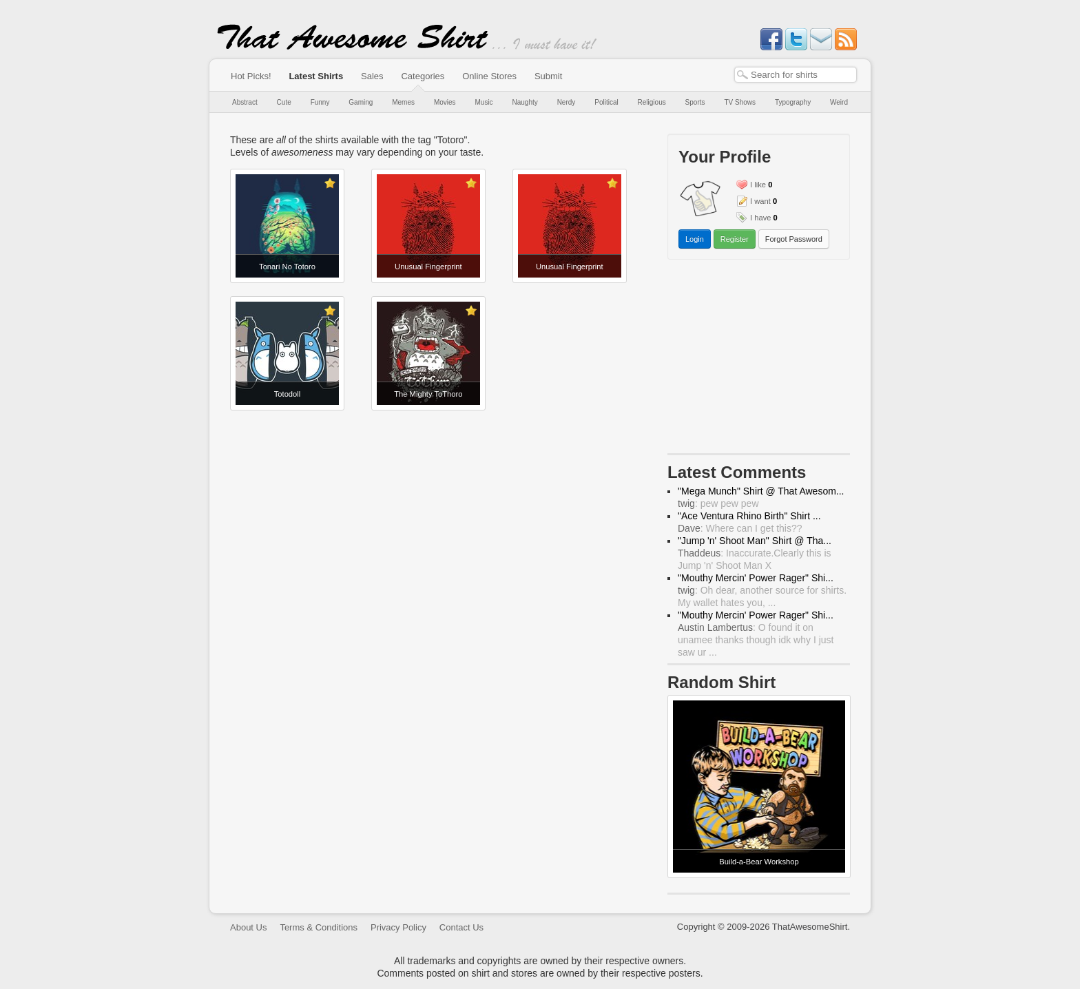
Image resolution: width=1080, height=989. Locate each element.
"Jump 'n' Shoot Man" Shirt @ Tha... (754, 540)
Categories (422, 76)
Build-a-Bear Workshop (758, 861)
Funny (320, 102)
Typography (793, 102)
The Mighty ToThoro (428, 394)
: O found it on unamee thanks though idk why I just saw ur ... (755, 640)
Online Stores (489, 76)
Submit (548, 76)
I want (760, 201)
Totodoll (287, 394)
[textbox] (795, 75)
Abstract (245, 102)
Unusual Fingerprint (428, 266)
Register (734, 239)
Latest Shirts (316, 76)
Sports (695, 102)
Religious (652, 102)
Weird (839, 102)
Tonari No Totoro (287, 266)
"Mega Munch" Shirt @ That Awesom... (761, 491)
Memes (403, 102)
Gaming (361, 102)
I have (760, 218)
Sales (372, 76)
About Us (248, 927)
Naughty (525, 102)
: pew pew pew (718, 503)
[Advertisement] (759, 359)
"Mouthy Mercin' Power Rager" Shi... (755, 577)
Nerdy (566, 102)
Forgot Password (793, 239)
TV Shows (740, 102)
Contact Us (461, 927)
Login (694, 239)
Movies (445, 102)
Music (483, 102)
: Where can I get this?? (740, 528)
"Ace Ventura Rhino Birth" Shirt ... (749, 515)
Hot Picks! (251, 76)
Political (606, 102)
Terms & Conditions (318, 927)
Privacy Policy (398, 927)
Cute (284, 102)
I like (758, 184)
